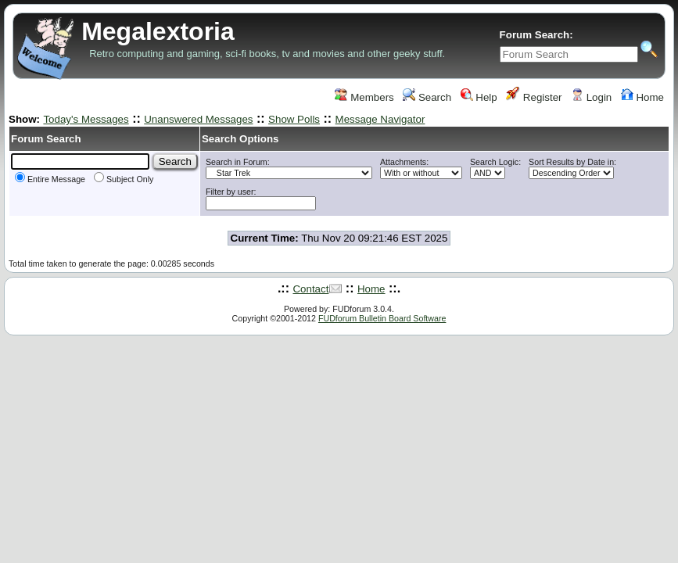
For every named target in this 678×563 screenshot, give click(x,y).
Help (479, 97)
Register (533, 97)
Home (642, 97)
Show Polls (294, 119)
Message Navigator (380, 119)
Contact (310, 289)
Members (364, 97)
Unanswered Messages (198, 119)
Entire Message (50, 179)
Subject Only (123, 179)
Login (591, 97)
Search (427, 97)
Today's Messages (85, 119)
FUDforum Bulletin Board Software (382, 318)
